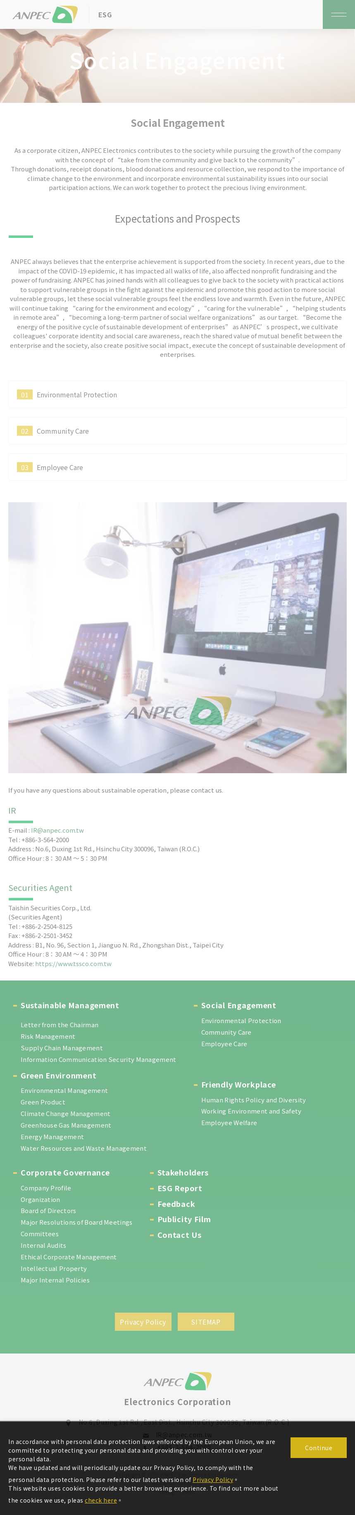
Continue (318, 1448)
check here (101, 1500)
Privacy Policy (213, 1479)
